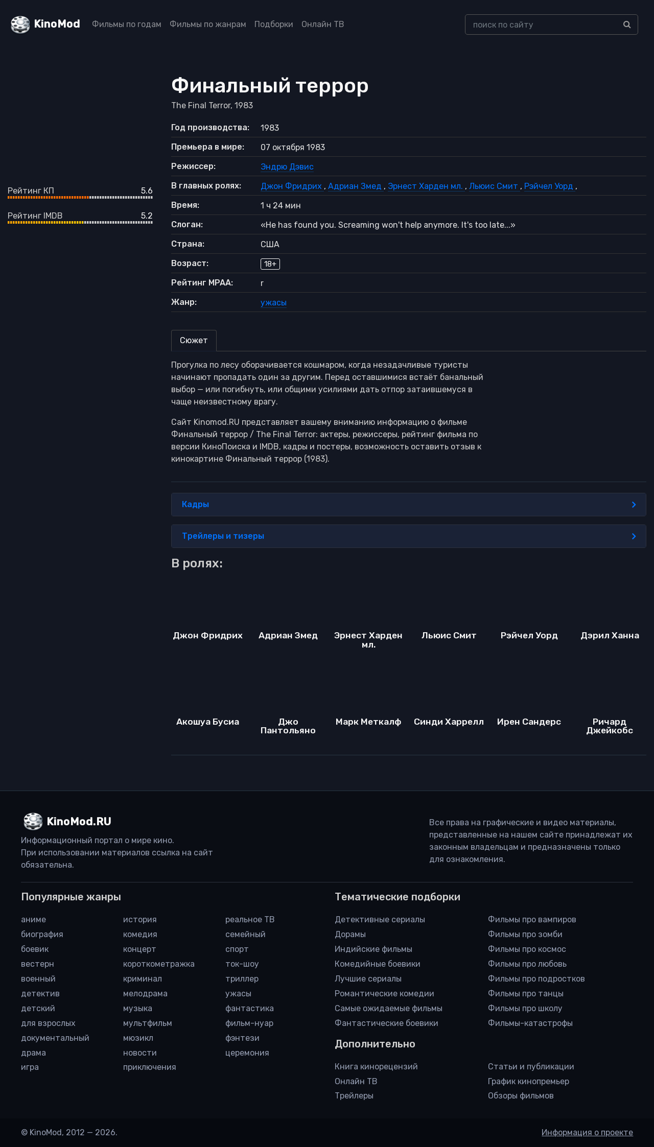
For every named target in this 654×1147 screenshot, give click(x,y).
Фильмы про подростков (536, 979)
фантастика (249, 1008)
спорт (237, 949)
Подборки (273, 24)
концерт (139, 949)
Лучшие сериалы (368, 979)
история (140, 919)
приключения (149, 1067)
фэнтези (242, 1038)
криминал (142, 979)
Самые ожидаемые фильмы (388, 1008)
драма (33, 1053)
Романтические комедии (384, 993)
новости (140, 1053)
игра (30, 1067)
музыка (137, 1008)
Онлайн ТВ (322, 24)
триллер (242, 979)
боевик (35, 949)
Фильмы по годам (126, 24)
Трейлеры (354, 1096)
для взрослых (48, 1023)
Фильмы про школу (525, 1008)
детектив (40, 993)
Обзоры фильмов (521, 1096)
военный (38, 979)
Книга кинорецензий (376, 1066)
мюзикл (138, 1038)
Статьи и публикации (531, 1066)
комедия (140, 934)
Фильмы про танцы (526, 993)
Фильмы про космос (527, 949)
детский (38, 1008)
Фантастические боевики (386, 1023)
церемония (247, 1053)
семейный (245, 934)
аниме (33, 919)
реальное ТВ (250, 919)
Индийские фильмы (373, 949)
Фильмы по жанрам (208, 24)
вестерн (37, 964)
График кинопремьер (528, 1081)
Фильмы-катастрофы (530, 1023)
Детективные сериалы (380, 919)
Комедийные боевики (378, 964)
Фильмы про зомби (525, 934)
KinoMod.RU (78, 822)
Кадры (409, 504)
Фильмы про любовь (527, 964)
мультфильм (147, 1023)
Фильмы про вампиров (532, 919)
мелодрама (145, 993)
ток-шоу (242, 964)
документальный (55, 1038)
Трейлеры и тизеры (409, 536)
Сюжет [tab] (194, 340)
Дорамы (350, 934)
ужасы (274, 302)
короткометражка (159, 964)
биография (42, 934)
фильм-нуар (249, 1023)
